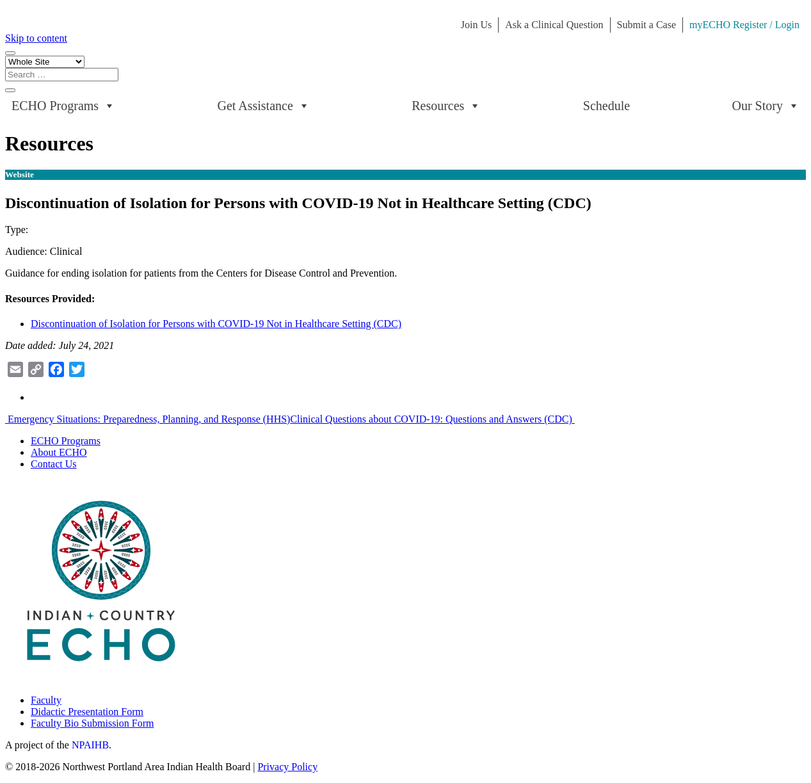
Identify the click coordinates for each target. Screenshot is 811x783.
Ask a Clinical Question (554, 24)
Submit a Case (646, 24)
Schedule (606, 106)
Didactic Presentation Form (87, 711)
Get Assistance (264, 105)
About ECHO (59, 452)
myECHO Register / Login (744, 24)
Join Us (476, 24)
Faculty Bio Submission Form (92, 723)
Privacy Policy (287, 766)
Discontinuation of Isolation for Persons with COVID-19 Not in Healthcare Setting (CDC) (216, 323)
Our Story (765, 105)
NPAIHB (90, 744)
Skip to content (36, 38)
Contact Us (54, 463)
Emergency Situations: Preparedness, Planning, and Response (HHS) (147, 419)
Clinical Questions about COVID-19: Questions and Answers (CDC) (432, 419)
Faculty (46, 700)
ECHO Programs (63, 105)
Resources (446, 105)
